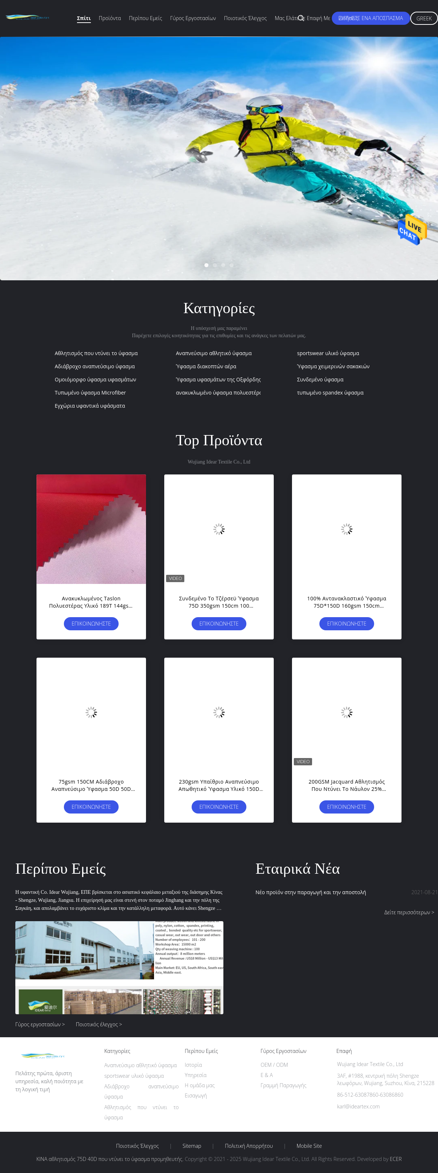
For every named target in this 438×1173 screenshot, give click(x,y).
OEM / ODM (274, 1064)
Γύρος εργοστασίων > (40, 1024)
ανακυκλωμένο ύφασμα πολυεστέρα (219, 392)
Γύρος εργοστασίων (193, 18)
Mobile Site (309, 1146)
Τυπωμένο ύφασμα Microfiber (90, 392)
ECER (396, 1158)
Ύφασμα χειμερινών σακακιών (333, 366)
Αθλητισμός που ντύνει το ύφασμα (96, 353)
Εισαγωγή (196, 1095)
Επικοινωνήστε (91, 623)
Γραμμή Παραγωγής (283, 1085)
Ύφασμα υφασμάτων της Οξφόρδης (218, 379)
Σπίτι (84, 18)
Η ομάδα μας (200, 1085)
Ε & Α (267, 1075)
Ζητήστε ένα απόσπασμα (371, 18)
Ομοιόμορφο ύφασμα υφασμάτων (95, 379)
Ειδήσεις (348, 18)
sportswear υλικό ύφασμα (328, 353)
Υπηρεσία (196, 1075)
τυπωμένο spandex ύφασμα (330, 392)
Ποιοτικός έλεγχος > (99, 1024)
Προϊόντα (110, 18)
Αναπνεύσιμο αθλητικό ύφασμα (214, 353)
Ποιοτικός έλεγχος (245, 18)
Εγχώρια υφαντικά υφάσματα (90, 405)
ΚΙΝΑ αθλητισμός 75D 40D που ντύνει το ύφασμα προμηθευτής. (110, 1158)
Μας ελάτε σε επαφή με (302, 18)
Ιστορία (193, 1064)
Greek (424, 18)
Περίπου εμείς (145, 18)
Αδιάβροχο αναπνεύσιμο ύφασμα (95, 366)
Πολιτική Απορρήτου (249, 1146)
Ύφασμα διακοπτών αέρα (206, 366)
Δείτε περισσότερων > (409, 912)
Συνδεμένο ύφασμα (320, 379)
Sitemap (191, 1146)
